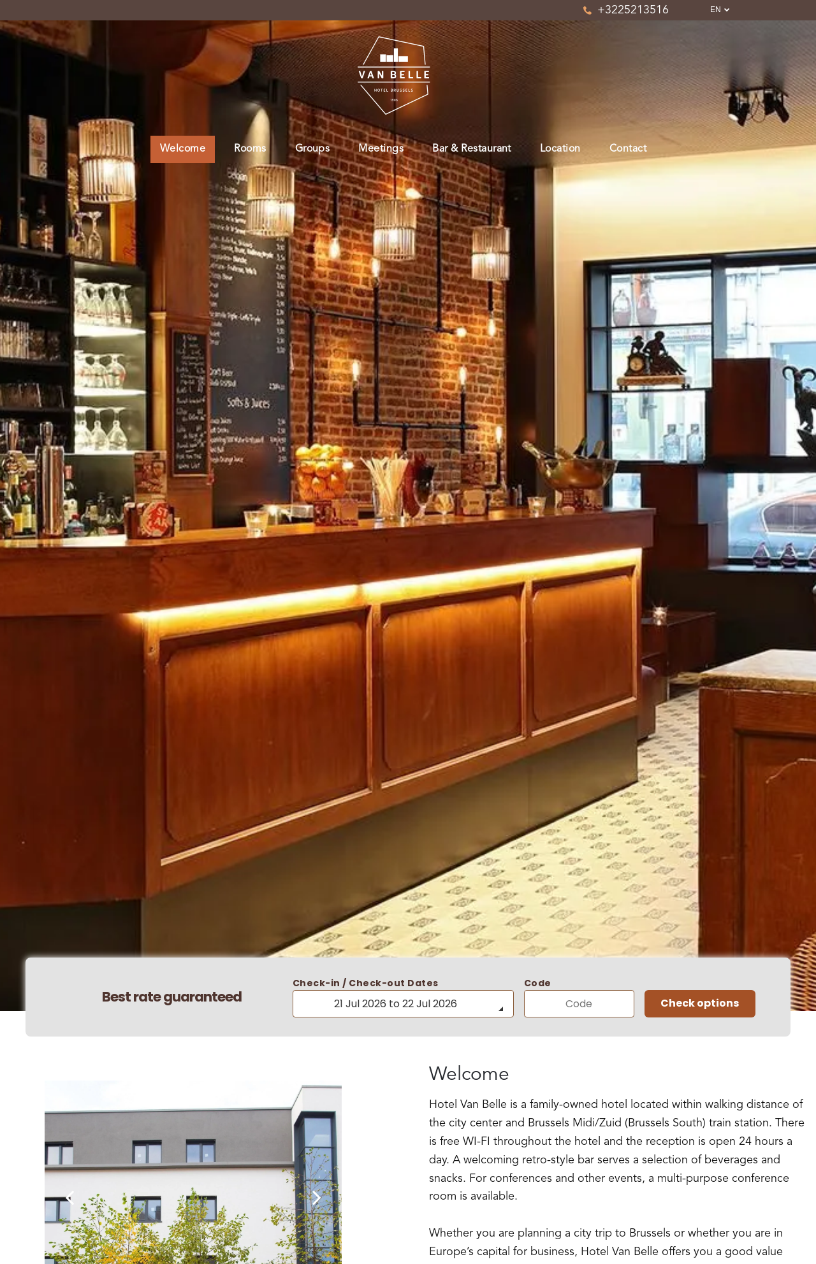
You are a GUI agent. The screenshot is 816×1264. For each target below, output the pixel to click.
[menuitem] (187, 149)
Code (537, 983)
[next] (317, 1198)
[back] (69, 1198)
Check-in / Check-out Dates (366, 983)
